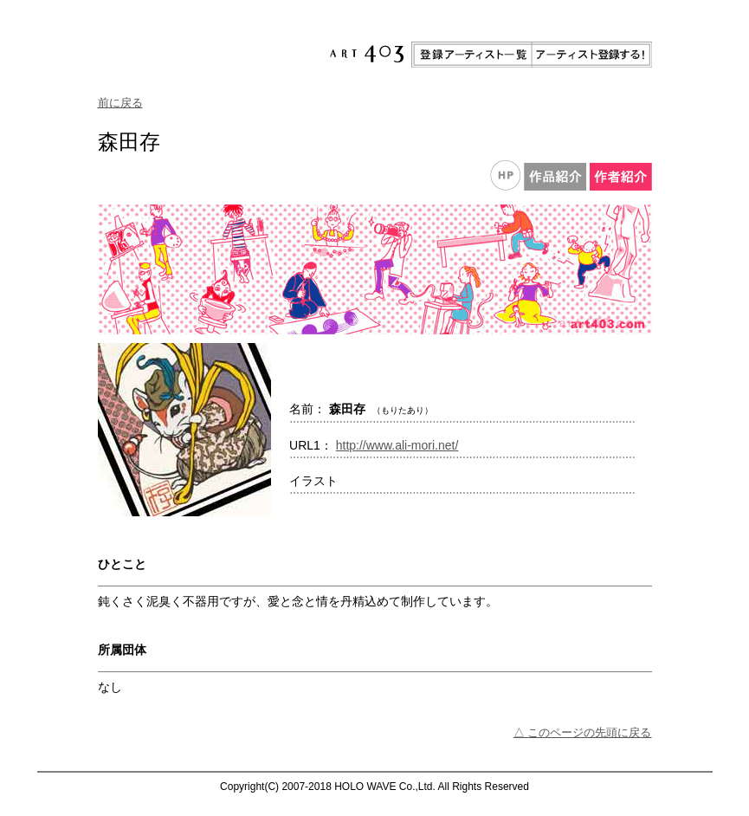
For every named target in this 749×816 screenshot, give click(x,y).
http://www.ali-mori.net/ (397, 445)
